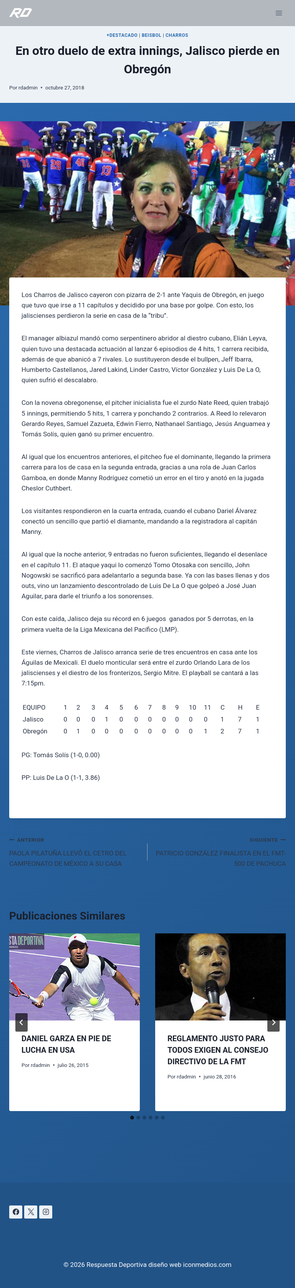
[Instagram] (45, 1212)
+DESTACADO (122, 35)
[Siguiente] (273, 1022)
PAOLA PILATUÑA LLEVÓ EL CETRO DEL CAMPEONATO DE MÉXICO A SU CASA (75, 850)
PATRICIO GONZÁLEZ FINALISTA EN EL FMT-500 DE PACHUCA (220, 850)
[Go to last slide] (21, 1022)
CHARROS (177, 35)
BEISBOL (151, 35)
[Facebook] (15, 1212)
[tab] (132, 1118)
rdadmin (28, 87)
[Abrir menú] (279, 13)
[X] (30, 1212)
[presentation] (74, 976)
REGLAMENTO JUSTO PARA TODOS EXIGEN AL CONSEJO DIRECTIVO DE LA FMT (217, 1050)
